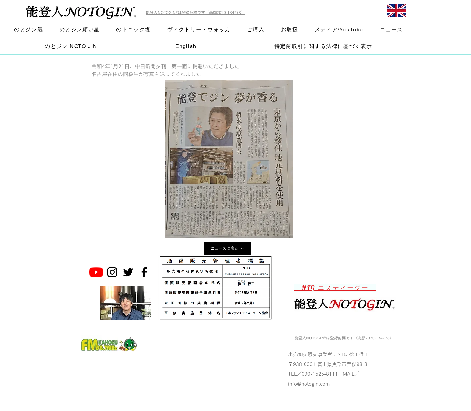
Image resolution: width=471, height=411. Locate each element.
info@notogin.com (309, 383)
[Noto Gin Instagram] (112, 272)
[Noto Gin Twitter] (128, 272)
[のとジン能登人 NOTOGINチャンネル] (96, 272)
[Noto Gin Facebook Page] (144, 272)
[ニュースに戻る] (227, 248)
